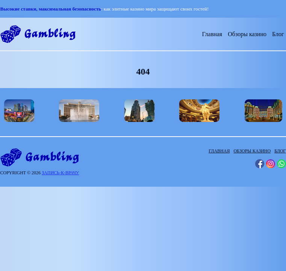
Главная (212, 34)
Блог (278, 34)
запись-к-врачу (60, 172)
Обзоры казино (247, 34)
